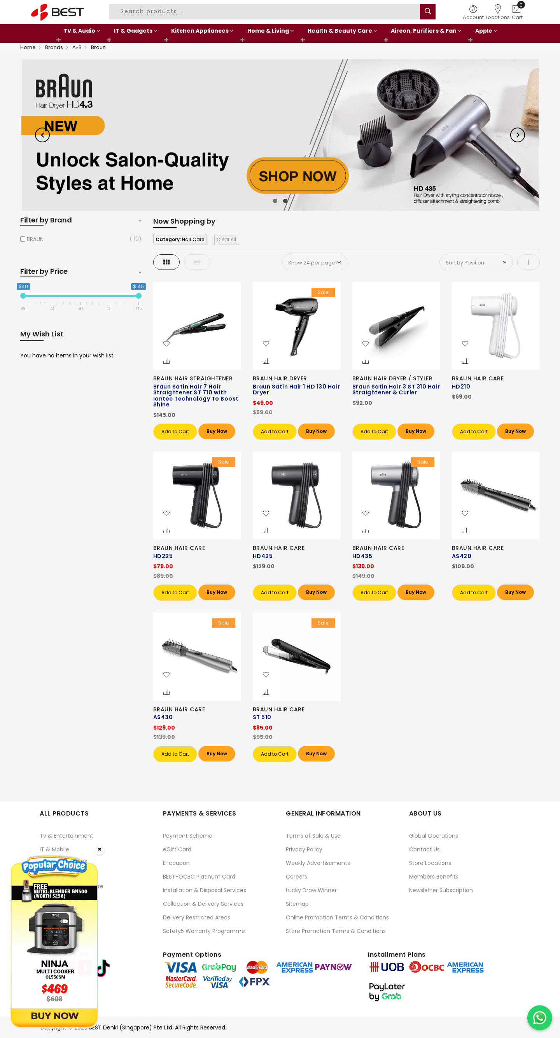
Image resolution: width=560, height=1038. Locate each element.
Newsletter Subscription (441, 890)
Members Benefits (433, 876)
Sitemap (297, 904)
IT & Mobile (54, 849)
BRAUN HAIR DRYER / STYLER (392, 378)
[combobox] (265, 11)
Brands (54, 47)
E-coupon (176, 863)
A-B (77, 47)
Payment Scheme (187, 836)
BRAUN (35, 239)
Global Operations (433, 836)
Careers (296, 876)
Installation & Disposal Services (204, 890)
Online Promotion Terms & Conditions (337, 917)
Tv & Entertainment (66, 836)
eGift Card (177, 849)
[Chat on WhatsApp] (539, 1017)
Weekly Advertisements (318, 863)
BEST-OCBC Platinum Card (199, 876)
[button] (166, 344)
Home (28, 47)
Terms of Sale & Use (313, 836)
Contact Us (424, 849)
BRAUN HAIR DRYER (280, 378)
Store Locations (430, 863)
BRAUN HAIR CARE (478, 378)
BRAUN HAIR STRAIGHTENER (193, 378)
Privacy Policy (304, 849)
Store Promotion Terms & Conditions (336, 931)
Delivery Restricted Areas (196, 917)
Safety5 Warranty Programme (204, 931)
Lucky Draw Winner (311, 890)
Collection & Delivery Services (203, 904)
